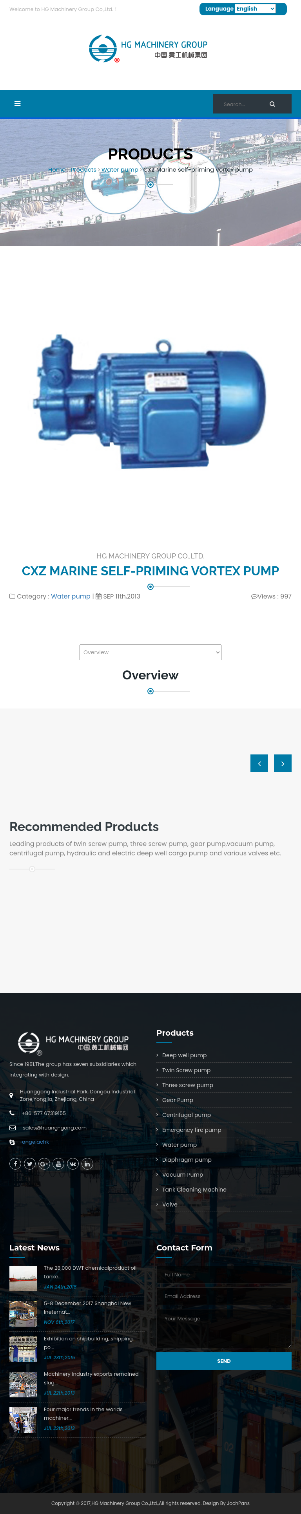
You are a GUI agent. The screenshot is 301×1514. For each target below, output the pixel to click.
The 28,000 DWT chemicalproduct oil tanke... (90, 1272)
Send (223, 1361)
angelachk (35, 1142)
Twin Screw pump (186, 1070)
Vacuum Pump (182, 1175)
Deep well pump (184, 1055)
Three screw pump (187, 1085)
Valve (170, 1204)
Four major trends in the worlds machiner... (83, 1414)
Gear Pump (177, 1100)
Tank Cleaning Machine (194, 1190)
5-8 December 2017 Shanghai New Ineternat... (87, 1308)
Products (83, 169)
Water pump (120, 169)
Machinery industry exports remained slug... (91, 1378)
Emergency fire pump (191, 1130)
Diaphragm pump (187, 1160)
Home (57, 169)
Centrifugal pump (186, 1115)
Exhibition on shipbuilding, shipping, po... (89, 1343)
